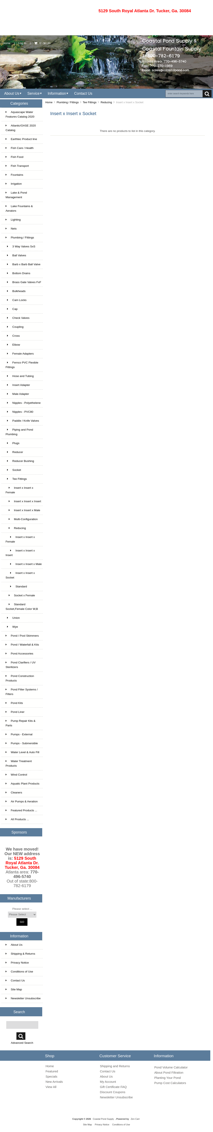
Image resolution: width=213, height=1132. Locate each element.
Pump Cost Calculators (170, 1083)
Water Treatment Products (19, 763)
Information (57, 93)
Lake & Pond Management (16, 195)
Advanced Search (22, 1042)
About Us (11, 93)
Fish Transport (17, 165)
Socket (13, 469)
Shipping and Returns (115, 1066)
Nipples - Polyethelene (23, 402)
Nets (11, 228)
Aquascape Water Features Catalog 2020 (20, 114)
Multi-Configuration (22, 519)
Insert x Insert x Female (19, 490)
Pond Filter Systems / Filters (22, 692)
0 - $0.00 (42, 43)
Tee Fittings (90, 102)
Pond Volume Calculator (171, 1067)
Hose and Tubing (20, 376)
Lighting (13, 219)
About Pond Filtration (168, 1072)
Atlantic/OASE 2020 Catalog (21, 128)
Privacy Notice (17, 962)
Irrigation (14, 183)
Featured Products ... (21, 810)
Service (33, 93)
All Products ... (17, 819)
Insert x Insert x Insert (23, 501)
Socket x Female (20, 595)
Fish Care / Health (20, 148)
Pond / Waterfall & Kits (22, 644)
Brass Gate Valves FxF (23, 282)
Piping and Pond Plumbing (19, 432)
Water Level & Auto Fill (22, 752)
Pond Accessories (19, 653)
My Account (108, 1081)
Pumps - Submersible (22, 743)
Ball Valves (16, 255)
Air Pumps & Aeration (22, 801)
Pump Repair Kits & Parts (21, 723)
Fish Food (14, 156)
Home (6, 43)
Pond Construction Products (20, 678)
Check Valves (18, 317)
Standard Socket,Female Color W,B (22, 606)
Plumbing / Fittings (68, 102)
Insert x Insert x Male (23, 510)
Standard (16, 586)
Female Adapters (20, 353)
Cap (12, 309)
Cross (13, 335)
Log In (22, 43)
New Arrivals (54, 1081)
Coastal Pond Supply (103, 1119)
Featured (52, 1071)
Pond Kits (14, 703)
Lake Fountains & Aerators (19, 208)
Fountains (14, 174)
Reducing (106, 102)
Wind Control (16, 774)
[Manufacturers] (22, 914)
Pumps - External (19, 734)
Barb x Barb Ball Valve (23, 264)
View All (51, 1087)
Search (19, 1012)
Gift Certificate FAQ (113, 1087)
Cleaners (14, 792)
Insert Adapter (18, 385)
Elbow (13, 344)
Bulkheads (16, 291)
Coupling (15, 326)
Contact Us (83, 93)
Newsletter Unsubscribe (23, 998)
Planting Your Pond (167, 1077)
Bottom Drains (18, 273)
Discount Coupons (112, 1092)
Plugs (13, 443)
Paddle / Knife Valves (22, 420)
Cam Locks (16, 300)
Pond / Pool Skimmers (22, 635)
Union (13, 617)
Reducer (14, 452)
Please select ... (22, 908)
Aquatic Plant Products (23, 783)
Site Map (14, 989)
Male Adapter (17, 393)
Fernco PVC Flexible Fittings (22, 365)
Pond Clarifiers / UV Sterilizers (21, 665)
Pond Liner (15, 711)
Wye (12, 626)
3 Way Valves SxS (20, 246)
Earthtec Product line (21, 139)
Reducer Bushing (20, 461)
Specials (51, 1076)
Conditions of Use (19, 971)
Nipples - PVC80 (19, 411)
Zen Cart (135, 1119)
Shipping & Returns (20, 953)
